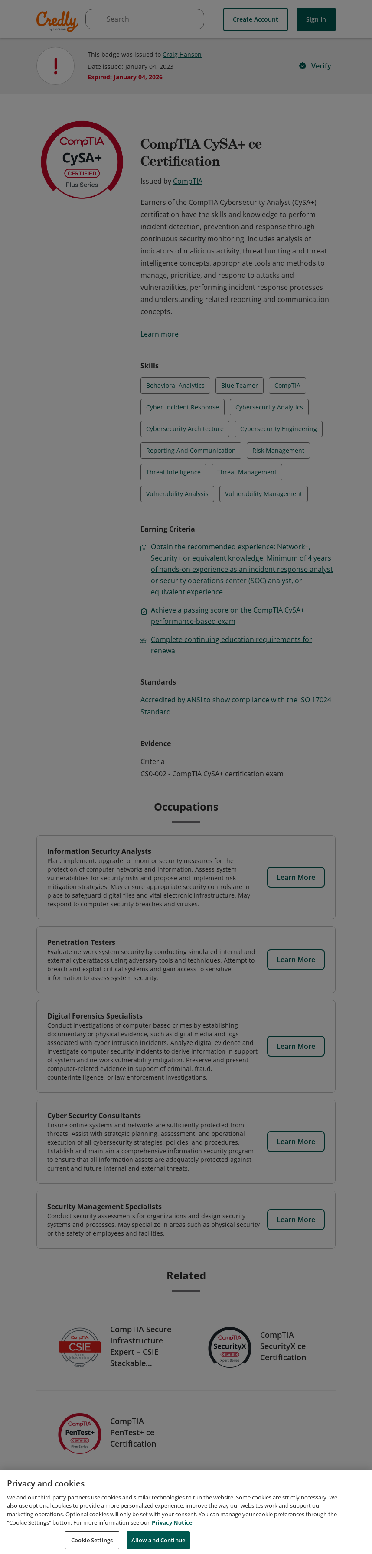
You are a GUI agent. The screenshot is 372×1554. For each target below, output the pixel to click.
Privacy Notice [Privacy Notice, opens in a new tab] (172, 1531)
